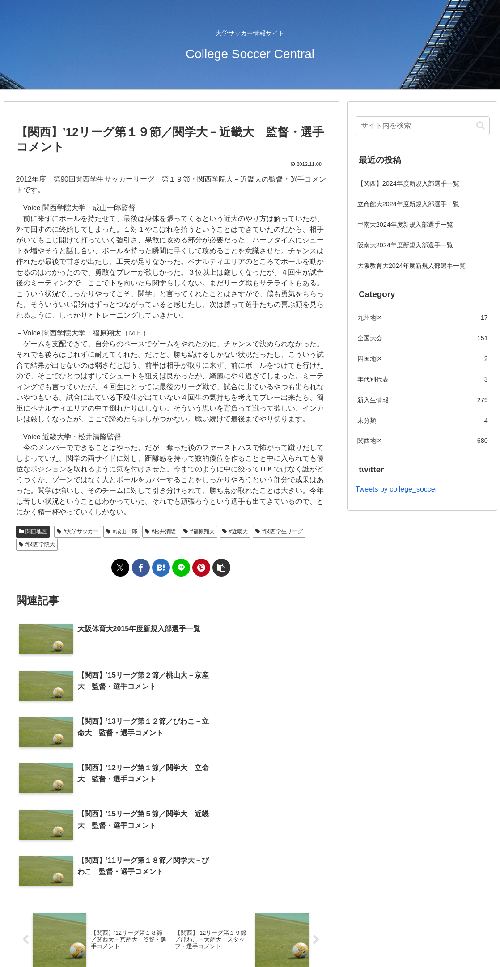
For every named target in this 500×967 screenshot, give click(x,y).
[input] (423, 125)
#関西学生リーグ (278, 531)
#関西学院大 (37, 544)
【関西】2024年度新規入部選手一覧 (408, 183)
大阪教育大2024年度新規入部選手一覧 (411, 265)
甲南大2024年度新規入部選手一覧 (405, 224)
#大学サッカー (77, 531)
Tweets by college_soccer (396, 489)
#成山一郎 (121, 531)
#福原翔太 (198, 531)
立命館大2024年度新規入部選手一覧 (408, 204)
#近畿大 (235, 531)
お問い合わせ (267, 939)
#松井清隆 (160, 531)
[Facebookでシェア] (141, 568)
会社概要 (226, 939)
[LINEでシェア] (181, 568)
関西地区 (33, 531)
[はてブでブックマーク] (161, 568)
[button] (221, 568)
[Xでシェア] (120, 568)
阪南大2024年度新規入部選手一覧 (405, 245)
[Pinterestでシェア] (201, 568)
